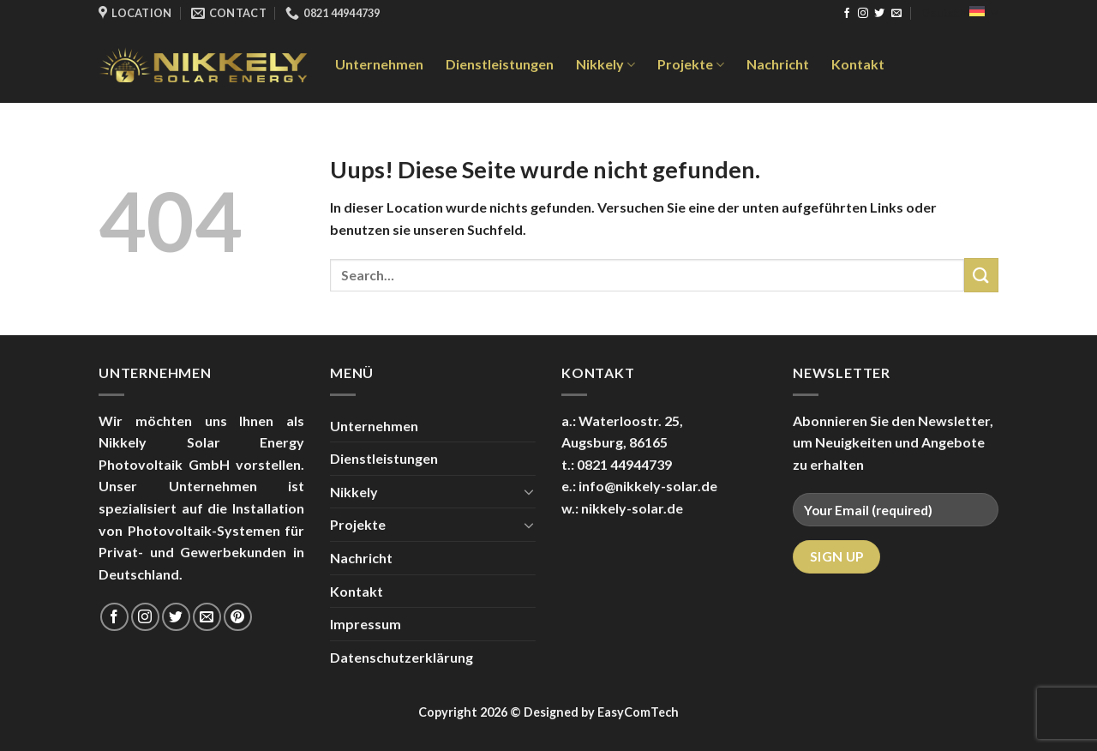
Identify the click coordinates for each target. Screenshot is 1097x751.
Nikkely (605, 64)
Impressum (365, 624)
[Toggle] (529, 491)
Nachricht (777, 64)
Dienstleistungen (500, 64)
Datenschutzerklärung (401, 657)
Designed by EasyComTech (601, 712)
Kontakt (857, 64)
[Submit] (981, 274)
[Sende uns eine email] (896, 14)
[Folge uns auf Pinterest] (238, 617)
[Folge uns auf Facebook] (847, 14)
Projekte (690, 64)
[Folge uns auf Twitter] (879, 14)
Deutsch (959, 13)
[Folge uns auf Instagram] (863, 14)
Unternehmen (379, 64)
